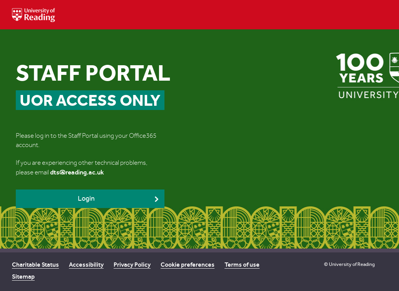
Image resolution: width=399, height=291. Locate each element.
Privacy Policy (132, 264)
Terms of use (242, 264)
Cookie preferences (188, 264)
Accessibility (86, 264)
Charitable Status (35, 264)
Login (86, 199)
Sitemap (23, 276)
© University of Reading (349, 264)
